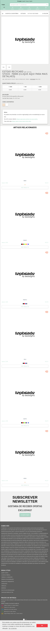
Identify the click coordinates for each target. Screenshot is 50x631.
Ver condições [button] (13, 628)
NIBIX (25, 180)
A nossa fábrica (5, 575)
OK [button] (42, 625)
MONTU (25, 300)
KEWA (25, 478)
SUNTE (25, 419)
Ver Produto (25, 187)
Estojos (23, 13)
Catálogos (4, 583)
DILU (25, 359)
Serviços (3, 585)
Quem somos (4, 572)
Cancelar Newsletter (7, 592)
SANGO (25, 240)
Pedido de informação (7, 579)
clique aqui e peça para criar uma (21, 121)
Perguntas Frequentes (7, 581)
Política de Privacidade (7, 590)
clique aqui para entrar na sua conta (26, 119)
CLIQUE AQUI (25, 515)
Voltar (45, 13)
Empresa (3, 588)
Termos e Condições (7, 577)
